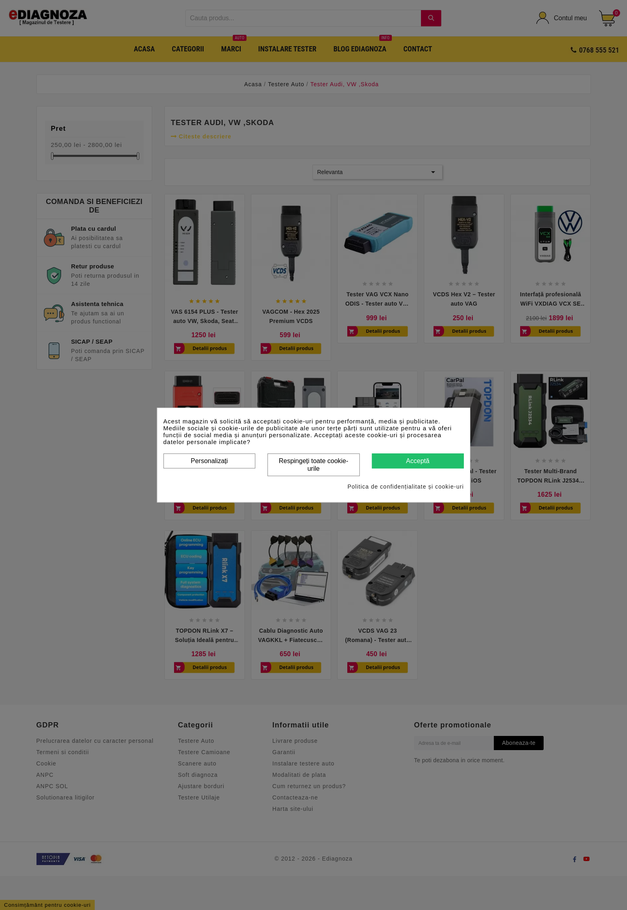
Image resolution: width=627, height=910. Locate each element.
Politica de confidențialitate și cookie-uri (405, 486)
